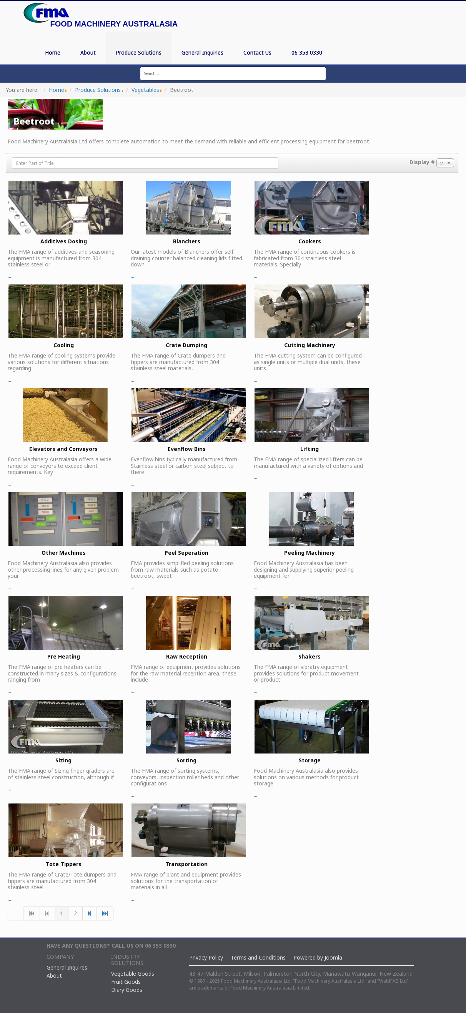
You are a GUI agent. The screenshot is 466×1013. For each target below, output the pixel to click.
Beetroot (34, 121)
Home (52, 52)
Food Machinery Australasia (114, 24)
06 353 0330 (306, 52)
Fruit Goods (126, 981)
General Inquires (67, 967)
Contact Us (257, 52)
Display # (422, 162)
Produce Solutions (138, 52)
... (65, 230)
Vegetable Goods (132, 973)
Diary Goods (126, 989)
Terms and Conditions (258, 957)
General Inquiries (202, 52)
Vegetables (145, 89)
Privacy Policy (206, 957)
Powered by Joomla (317, 957)
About (88, 52)
